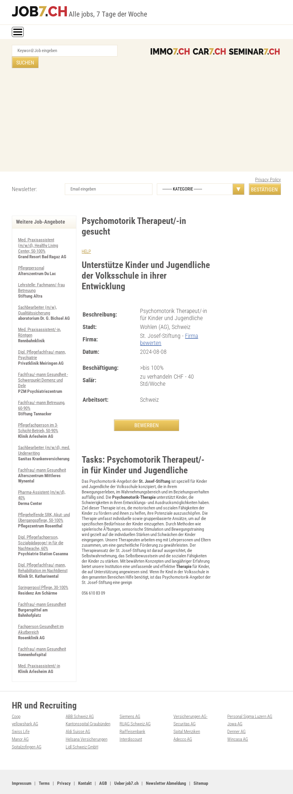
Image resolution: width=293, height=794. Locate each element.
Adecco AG (182, 727)
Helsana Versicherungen (86, 727)
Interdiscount (131, 727)
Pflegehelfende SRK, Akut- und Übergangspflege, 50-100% (44, 499)
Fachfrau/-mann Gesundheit (42, 452)
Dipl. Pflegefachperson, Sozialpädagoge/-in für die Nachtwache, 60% (40, 524)
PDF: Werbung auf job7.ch (151, 783)
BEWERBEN (146, 413)
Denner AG (236, 719)
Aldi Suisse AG (78, 719)
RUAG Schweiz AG (135, 712)
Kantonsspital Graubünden (88, 712)
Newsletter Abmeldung (166, 770)
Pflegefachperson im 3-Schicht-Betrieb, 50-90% (38, 411)
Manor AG (20, 727)
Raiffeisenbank (132, 719)
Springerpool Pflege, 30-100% (43, 567)
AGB (103, 770)
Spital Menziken (186, 719)
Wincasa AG (237, 727)
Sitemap (201, 770)
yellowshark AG (25, 712)
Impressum (21, 770)
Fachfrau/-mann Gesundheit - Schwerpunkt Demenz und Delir (43, 365)
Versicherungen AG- (190, 705)
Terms (44, 770)
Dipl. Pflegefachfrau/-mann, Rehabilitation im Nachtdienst (42, 548)
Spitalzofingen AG (26, 734)
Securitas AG (184, 712)
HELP (86, 240)
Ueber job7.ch (126, 770)
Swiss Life (21, 719)
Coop (16, 705)
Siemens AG (130, 705)
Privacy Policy (268, 168)
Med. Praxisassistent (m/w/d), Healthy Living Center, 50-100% (38, 234)
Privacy (64, 770)
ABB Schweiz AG (80, 705)
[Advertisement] (146, 109)
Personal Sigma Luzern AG (249, 705)
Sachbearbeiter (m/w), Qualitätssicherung (37, 296)
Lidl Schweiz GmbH (82, 734)
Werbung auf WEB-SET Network (106, 783)
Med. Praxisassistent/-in (39, 644)
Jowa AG (234, 712)
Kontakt (85, 770)
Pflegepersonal (31, 255)
